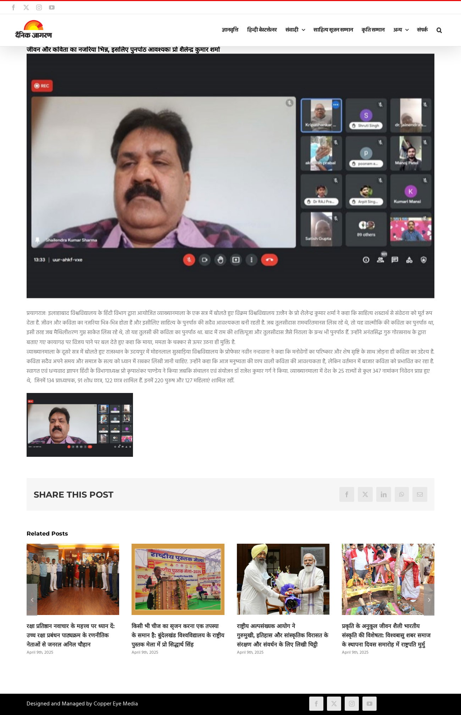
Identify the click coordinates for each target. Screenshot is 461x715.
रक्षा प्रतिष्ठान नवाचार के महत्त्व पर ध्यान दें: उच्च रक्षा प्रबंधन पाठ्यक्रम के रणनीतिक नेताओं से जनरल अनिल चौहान (71, 635)
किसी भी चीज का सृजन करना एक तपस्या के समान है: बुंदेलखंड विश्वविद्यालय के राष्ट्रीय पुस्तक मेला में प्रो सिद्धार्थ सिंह (178, 635)
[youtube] (369, 704)
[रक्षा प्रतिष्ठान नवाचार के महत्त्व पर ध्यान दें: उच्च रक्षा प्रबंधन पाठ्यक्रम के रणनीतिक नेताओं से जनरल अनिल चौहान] (73, 548)
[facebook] (316, 704)
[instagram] (352, 704)
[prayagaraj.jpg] (230, 176)
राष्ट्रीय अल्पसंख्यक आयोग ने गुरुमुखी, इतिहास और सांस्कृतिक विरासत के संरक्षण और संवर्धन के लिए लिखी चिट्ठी (282, 635)
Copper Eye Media (116, 704)
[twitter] (334, 704)
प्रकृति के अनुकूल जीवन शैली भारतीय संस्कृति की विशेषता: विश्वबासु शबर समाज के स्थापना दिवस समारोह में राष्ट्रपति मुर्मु (386, 635)
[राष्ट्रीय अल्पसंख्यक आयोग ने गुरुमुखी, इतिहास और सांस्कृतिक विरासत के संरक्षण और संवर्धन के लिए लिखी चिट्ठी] (283, 548)
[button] (439, 30)
